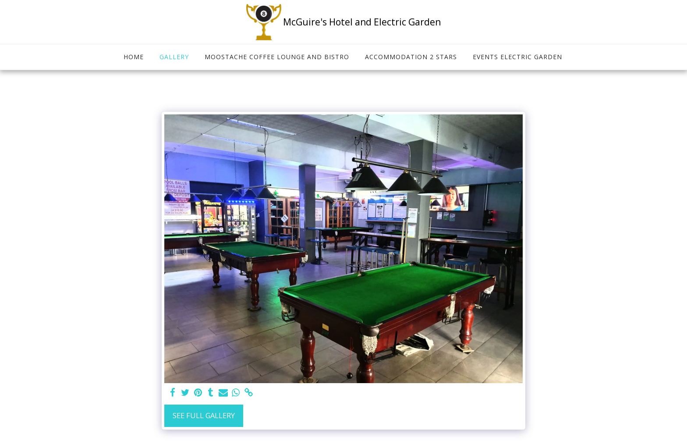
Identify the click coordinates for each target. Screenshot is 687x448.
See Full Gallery (204, 415)
